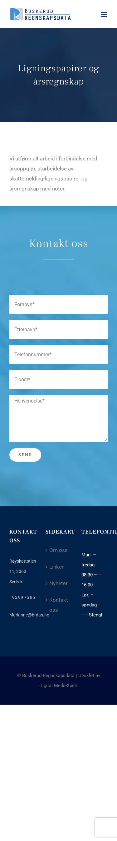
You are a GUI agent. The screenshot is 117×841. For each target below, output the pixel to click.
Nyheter (58, 583)
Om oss (58, 550)
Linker (56, 567)
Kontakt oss (58, 605)
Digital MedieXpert (58, 685)
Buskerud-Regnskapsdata (48, 675)
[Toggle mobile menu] (104, 14)
